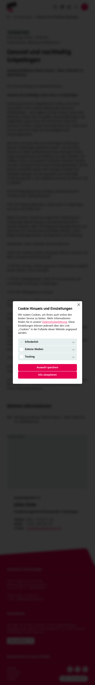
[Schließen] (78, 304)
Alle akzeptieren (47, 375)
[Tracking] (21, 356)
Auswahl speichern (47, 367)
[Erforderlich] (21, 342)
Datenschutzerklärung (54, 322)
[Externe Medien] (21, 349)
